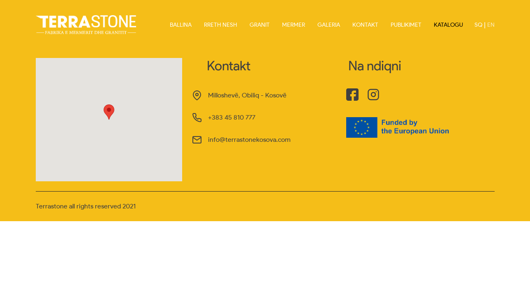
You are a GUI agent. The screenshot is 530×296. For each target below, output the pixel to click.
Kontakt (365, 24)
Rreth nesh (220, 24)
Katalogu (448, 24)
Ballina (181, 24)
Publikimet (406, 24)
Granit (260, 24)
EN (491, 24)
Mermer (293, 24)
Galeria (328, 24)
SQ (478, 24)
